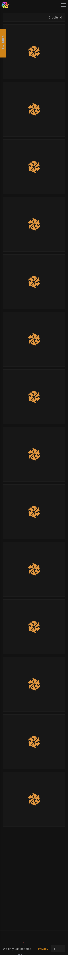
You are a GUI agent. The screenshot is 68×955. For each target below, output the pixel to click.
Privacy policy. (43, 950)
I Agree (58, 949)
